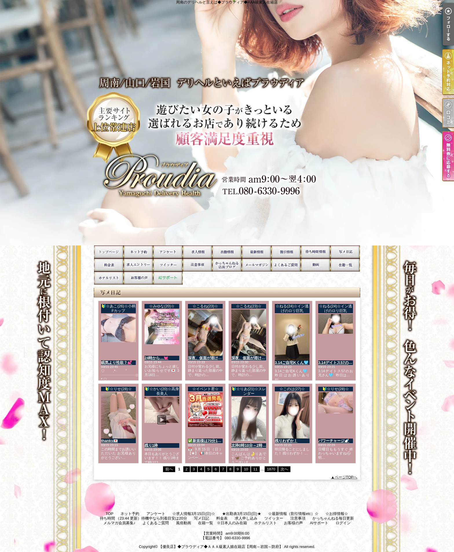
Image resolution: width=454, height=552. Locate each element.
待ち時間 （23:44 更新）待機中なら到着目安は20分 (315, 251)
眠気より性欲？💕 (116, 362)
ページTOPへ (346, 477)
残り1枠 (151, 445)
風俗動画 (315, 265)
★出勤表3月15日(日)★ (227, 251)
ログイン (343, 523)
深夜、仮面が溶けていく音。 (212, 358)
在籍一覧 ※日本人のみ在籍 (345, 265)
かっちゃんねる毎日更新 (227, 265)
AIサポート (168, 278)
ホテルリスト (109, 278)
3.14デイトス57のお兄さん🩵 (343, 362)
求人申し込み (138, 265)
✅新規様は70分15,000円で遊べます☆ (220, 441)
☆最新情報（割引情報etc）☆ (256, 251)
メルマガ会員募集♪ (256, 265)
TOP (109, 251)
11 (255, 469)
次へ (284, 469)
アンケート (168, 251)
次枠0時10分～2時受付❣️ (252, 445)
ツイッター (168, 265)
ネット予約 (138, 251)
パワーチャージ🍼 (333, 441)
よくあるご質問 (286, 265)
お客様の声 (138, 278)
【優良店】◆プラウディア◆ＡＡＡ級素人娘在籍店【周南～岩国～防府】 (221, 546)
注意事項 (197, 265)
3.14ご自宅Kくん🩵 (291, 362)
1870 (271, 469)
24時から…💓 (156, 358)
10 (246, 469)
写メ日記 (345, 251)
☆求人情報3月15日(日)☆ (197, 251)
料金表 (109, 265)
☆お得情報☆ (286, 251)
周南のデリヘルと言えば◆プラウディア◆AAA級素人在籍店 (227, 122)
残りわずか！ (286, 441)
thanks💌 (109, 441)
